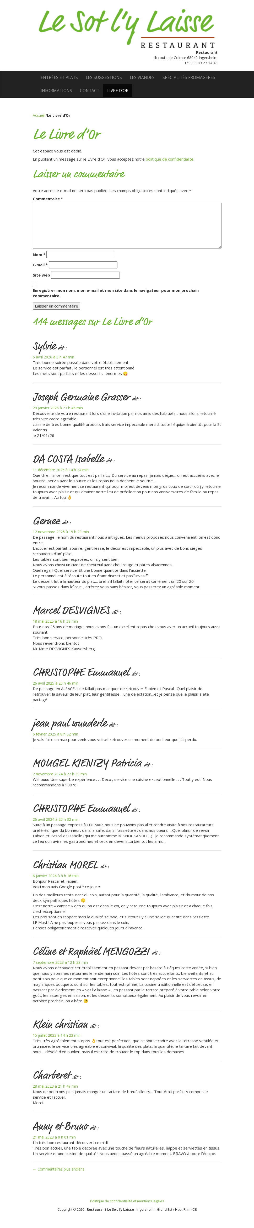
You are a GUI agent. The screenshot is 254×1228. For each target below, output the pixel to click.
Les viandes (142, 77)
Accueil (39, 115)
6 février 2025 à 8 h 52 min (55, 734)
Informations (56, 90)
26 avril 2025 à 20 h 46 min (55, 683)
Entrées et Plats (59, 77)
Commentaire (48, 198)
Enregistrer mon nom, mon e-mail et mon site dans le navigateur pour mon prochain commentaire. (116, 293)
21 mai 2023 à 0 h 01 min (54, 1137)
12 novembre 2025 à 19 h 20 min (61, 531)
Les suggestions (104, 77)
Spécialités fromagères (189, 77)
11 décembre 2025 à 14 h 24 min (61, 469)
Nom (39, 254)
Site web (41, 275)
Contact (89, 90)
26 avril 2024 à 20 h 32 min (55, 819)
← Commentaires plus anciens (58, 1169)
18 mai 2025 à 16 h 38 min (55, 621)
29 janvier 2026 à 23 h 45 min (58, 407)
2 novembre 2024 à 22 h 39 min (60, 773)
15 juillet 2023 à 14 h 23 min (56, 1035)
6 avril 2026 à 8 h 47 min (53, 356)
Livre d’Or (117, 90)
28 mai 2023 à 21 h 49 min (55, 1086)
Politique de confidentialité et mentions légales (127, 1201)
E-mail (40, 264)
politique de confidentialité (169, 159)
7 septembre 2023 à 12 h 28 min (60, 962)
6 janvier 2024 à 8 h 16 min (56, 875)
